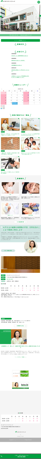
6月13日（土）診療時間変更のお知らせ (19, 66)
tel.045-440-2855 (4, 438)
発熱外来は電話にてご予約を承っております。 (20, 81)
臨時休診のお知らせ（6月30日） (18, 70)
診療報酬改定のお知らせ (16, 75)
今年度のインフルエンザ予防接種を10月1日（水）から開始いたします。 (20, 87)
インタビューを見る (20, 367)
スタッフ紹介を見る (8, 260)
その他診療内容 (20, 232)
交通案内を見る (20, 336)
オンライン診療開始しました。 (20, 40)
